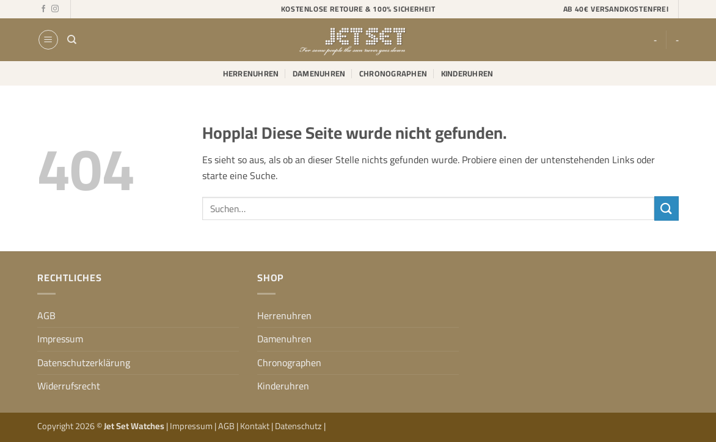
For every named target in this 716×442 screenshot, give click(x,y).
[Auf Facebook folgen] (43, 9)
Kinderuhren (467, 73)
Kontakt (255, 426)
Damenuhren (319, 73)
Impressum (60, 339)
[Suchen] (71, 39)
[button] (48, 40)
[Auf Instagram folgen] (55, 9)
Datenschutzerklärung (83, 362)
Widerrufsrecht (68, 386)
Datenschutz (299, 426)
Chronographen (393, 73)
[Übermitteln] (666, 208)
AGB (46, 315)
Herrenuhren (251, 73)
